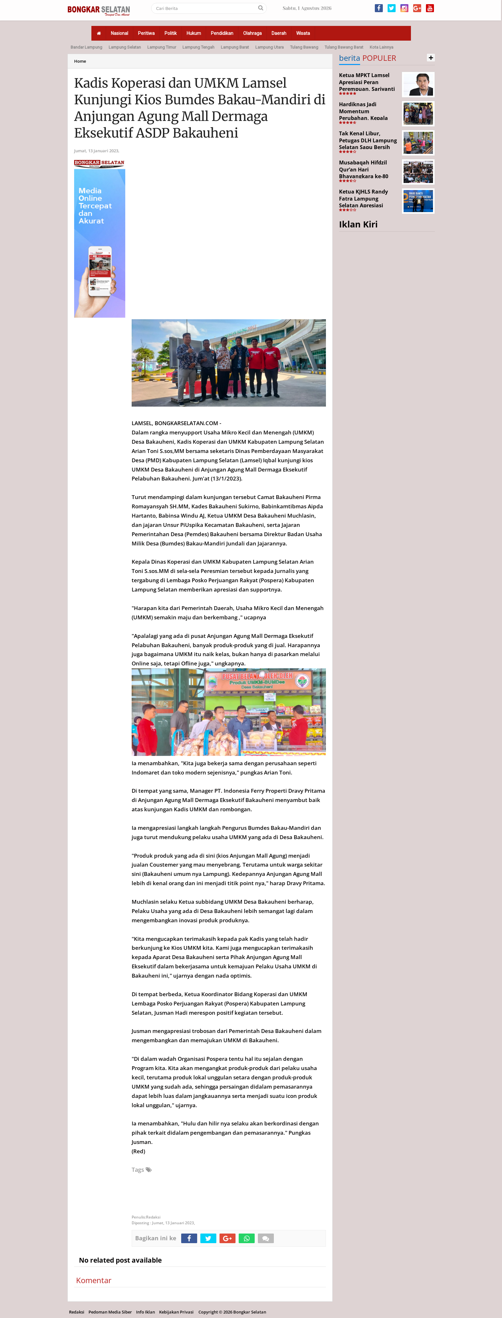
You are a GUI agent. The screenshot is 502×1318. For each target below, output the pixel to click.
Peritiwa (146, 33)
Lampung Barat (235, 47)
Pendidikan (222, 33)
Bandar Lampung (86, 47)
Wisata (303, 33)
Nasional (119, 33)
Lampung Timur (161, 47)
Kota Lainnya (381, 47)
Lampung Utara (269, 47)
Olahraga (252, 33)
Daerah (279, 33)
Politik (171, 33)
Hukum (194, 33)
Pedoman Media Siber (110, 1312)
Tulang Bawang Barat (344, 47)
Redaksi (76, 1312)
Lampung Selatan (125, 47)
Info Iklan (145, 1312)
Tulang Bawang (304, 47)
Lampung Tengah (198, 47)
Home (80, 61)
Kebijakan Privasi (176, 1312)
